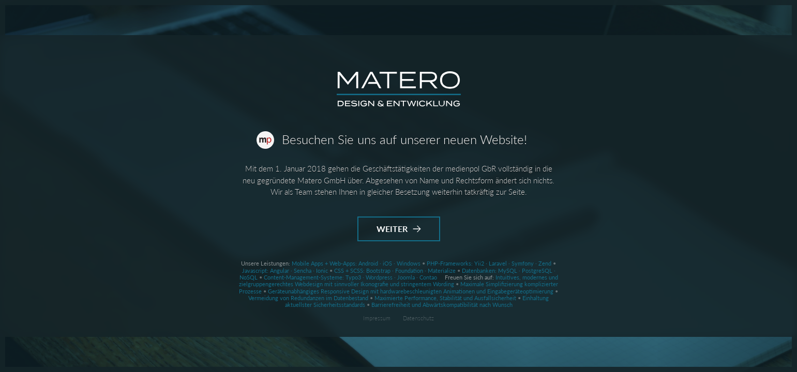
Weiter (399, 229)
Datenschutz (418, 318)
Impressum (376, 318)
